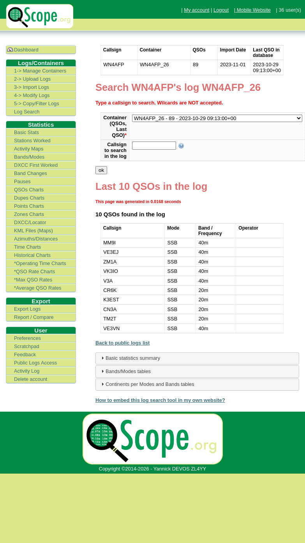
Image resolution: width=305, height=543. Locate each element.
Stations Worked (32, 140)
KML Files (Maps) (33, 230)
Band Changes (30, 173)
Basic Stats (26, 132)
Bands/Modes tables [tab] (125, 371)
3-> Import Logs (31, 87)
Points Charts (29, 206)
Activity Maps (28, 149)
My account (196, 10)
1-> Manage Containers (40, 71)
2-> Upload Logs (32, 79)
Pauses (22, 181)
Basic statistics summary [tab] (129, 358)
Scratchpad (26, 346)
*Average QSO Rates (37, 288)
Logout (221, 10)
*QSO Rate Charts (34, 271)
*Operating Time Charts (40, 263)
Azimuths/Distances (36, 239)
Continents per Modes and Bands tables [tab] (146, 384)
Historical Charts (32, 255)
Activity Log (26, 371)
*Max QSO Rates (33, 280)
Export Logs (27, 309)
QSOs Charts (29, 190)
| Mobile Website (252, 10)
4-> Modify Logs (31, 95)
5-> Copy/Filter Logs (36, 103)
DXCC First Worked (36, 165)
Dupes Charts (29, 198)
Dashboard (26, 50)
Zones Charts (29, 214)
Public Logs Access (35, 363)
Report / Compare (34, 317)
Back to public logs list (122, 343)
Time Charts (27, 247)
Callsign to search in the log (115, 150)
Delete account (30, 379)
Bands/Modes (29, 157)
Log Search (26, 112)
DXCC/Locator (30, 222)
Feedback (25, 354)
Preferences (27, 338)
